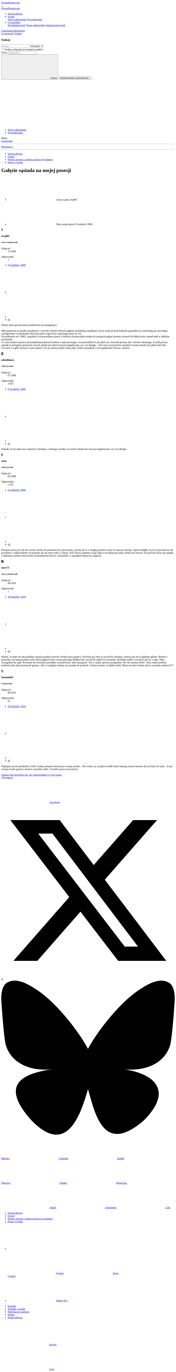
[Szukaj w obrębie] (36, 46)
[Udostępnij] (32, 292)
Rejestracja (7, 146)
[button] (32, 1248)
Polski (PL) (38, 1300)
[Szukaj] (18, 33)
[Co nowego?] (8, 33)
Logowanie (7, 141)
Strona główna (15, 13)
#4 (9, 651)
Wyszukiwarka (34, 19)
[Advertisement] (88, 103)
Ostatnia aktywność (55, 25)
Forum (11, 16)
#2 (9, 443)
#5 (9, 760)
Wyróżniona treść (17, 25)
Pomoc (11, 1314)
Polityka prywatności (18, 1311)
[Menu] (2, 6)
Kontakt (12, 1306)
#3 (9, 544)
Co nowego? (14, 22)
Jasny (91, 1273)
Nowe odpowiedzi (17, 19)
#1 (9, 319)
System (36, 1273)
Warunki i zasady (16, 1309)
